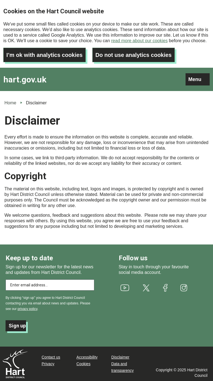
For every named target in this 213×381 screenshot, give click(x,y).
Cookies (84, 364)
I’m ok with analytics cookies (44, 55)
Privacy (48, 364)
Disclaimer (120, 357)
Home (10, 102)
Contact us (51, 357)
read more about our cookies (139, 40)
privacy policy (27, 309)
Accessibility (87, 357)
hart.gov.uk (24, 79)
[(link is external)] (124, 287)
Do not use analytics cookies (133, 55)
